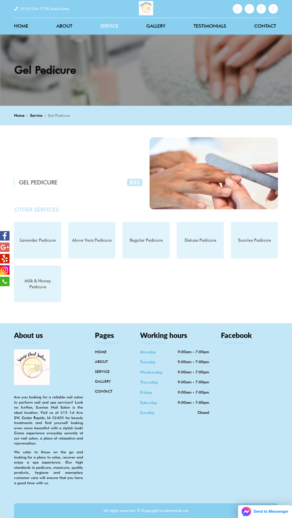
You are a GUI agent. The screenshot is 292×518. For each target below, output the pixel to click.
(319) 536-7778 (41, 8)
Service (109, 26)
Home (21, 26)
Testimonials (210, 26)
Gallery (155, 26)
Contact (265, 26)
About (64, 26)
